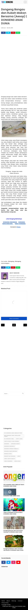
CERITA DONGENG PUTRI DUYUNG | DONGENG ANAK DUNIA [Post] (13, 513)
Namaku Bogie (8, 453)
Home (19, 227)
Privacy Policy (5, 602)
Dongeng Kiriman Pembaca (11, 448)
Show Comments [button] (14, 318)
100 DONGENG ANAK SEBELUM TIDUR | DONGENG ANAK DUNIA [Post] (13, 485)
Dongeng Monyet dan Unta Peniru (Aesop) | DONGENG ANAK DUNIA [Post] (13, 531)
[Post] (14, 477)
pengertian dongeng (9, 456)
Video (18, 456)
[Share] (3, 33)
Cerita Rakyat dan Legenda (11, 441)
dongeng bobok (15, 443)
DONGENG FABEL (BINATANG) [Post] (11, 496)
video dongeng (8, 461)
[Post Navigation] (14, 325)
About (8, 601)
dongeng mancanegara (10, 451)
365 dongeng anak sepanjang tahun (12, 436)
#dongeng (11, 261)
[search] (23, 393)
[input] (14, 393)
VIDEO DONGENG (20, 223)
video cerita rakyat (9, 458)
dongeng (6, 443)
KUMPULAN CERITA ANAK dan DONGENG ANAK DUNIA (14, 607)
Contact (20, 601)
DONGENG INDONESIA (10, 222)
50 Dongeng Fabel (9, 438)
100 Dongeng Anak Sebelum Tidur (13, 433)
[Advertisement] (14, 51)
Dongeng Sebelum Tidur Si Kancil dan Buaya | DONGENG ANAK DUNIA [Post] (13, 549)
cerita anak (19, 438)
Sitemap (14, 601)
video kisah (17, 461)
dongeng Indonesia (9, 446)
